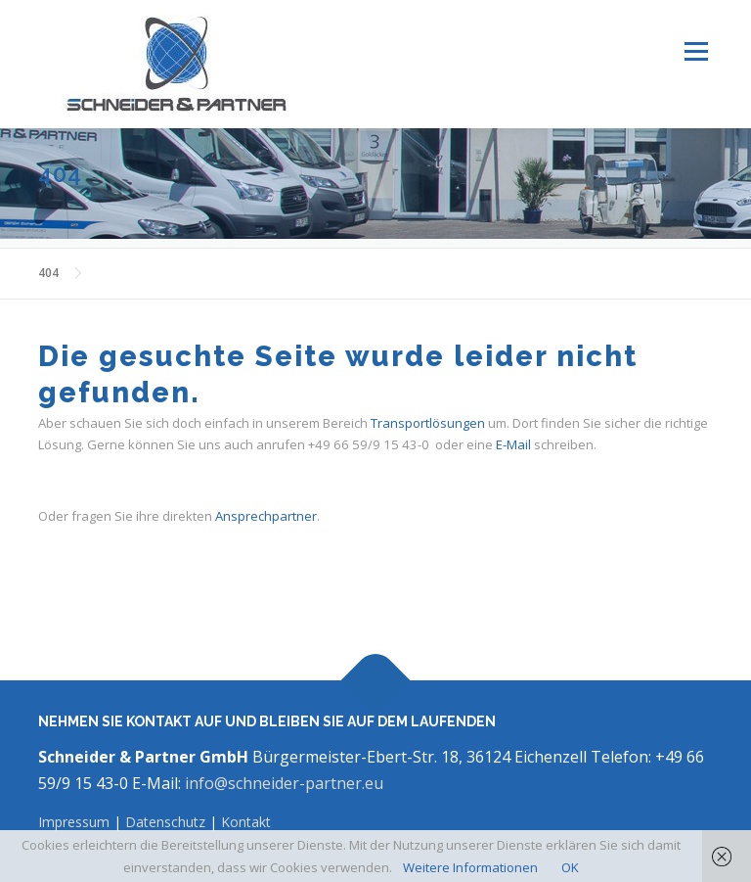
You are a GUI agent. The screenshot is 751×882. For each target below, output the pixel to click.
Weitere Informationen (470, 867)
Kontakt (246, 821)
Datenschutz (165, 821)
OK (570, 867)
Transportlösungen (428, 423)
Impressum (75, 821)
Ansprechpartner (266, 516)
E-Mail (513, 444)
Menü (696, 51)
